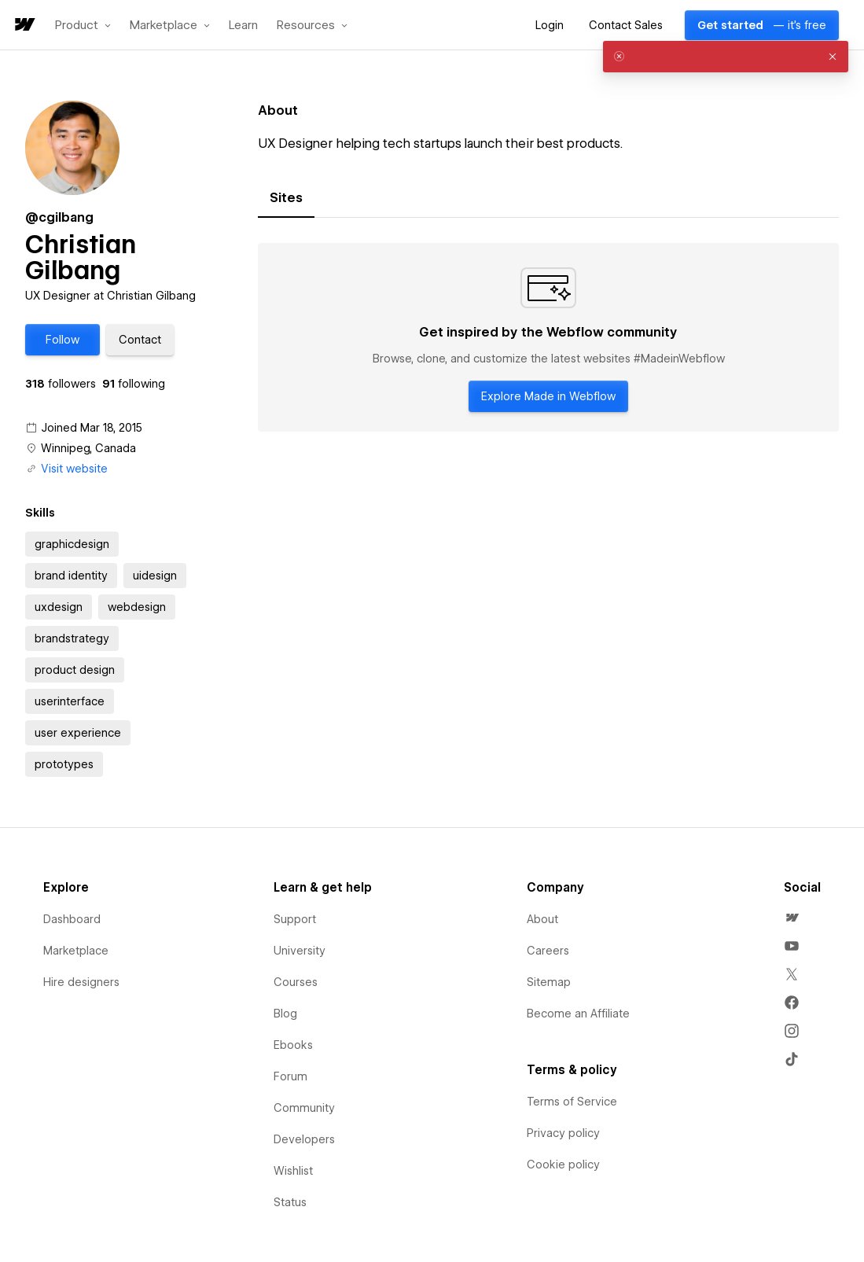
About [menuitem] (542, 919)
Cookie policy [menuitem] (563, 1164)
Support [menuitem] (295, 919)
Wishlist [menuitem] (293, 1170)
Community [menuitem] (304, 1108)
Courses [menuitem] (296, 982)
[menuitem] (792, 917)
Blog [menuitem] (285, 1013)
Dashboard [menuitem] (72, 919)
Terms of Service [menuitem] (572, 1101)
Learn (243, 25)
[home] (23, 25)
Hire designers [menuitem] (81, 982)
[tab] (286, 198)
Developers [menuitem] (304, 1139)
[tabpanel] (548, 337)
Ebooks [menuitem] (293, 1045)
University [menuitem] (299, 950)
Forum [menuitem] (290, 1076)
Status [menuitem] (290, 1202)
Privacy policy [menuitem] (563, 1133)
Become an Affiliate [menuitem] (578, 1013)
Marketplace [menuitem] (75, 950)
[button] (83, 25)
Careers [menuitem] (548, 950)
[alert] (725, 56)
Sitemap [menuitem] (549, 982)
